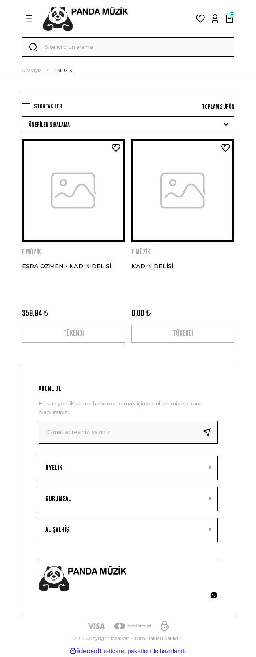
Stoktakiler (48, 107)
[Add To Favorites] (116, 148)
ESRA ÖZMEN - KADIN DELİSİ (66, 266)
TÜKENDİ (73, 333)
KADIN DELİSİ (152, 266)
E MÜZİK (63, 70)
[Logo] (85, 19)
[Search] (128, 47)
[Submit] (210, 432)
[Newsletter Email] (128, 432)
